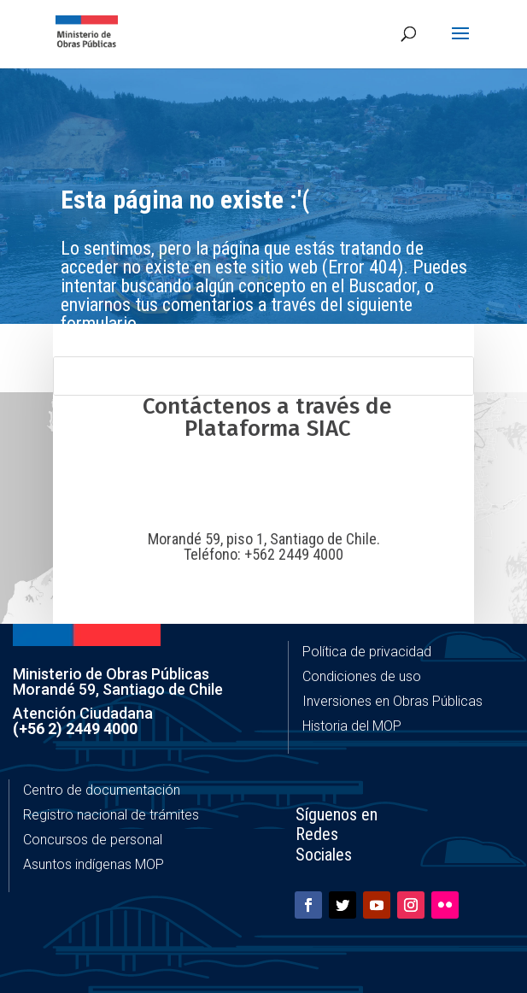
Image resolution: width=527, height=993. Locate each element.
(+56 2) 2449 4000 (75, 728)
